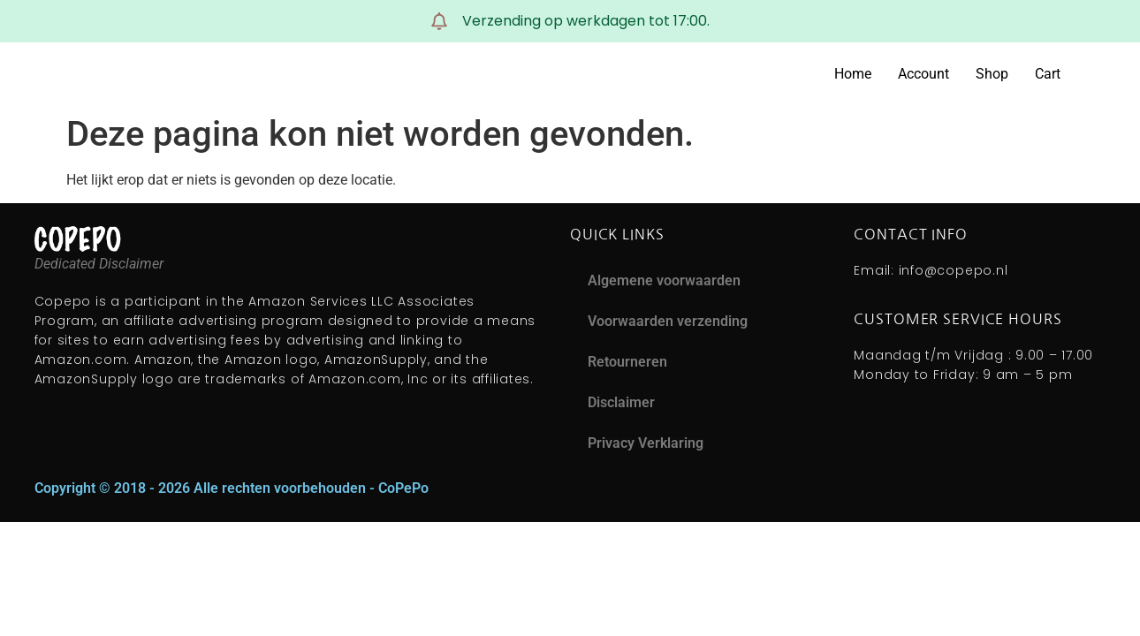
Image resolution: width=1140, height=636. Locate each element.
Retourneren (627, 361)
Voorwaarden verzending (668, 321)
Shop (992, 73)
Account (923, 73)
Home (852, 73)
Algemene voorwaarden (664, 280)
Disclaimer (621, 402)
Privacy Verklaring (645, 443)
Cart (1047, 73)
